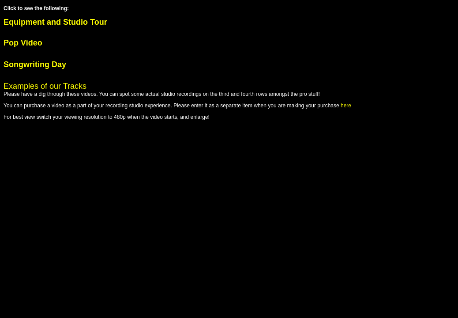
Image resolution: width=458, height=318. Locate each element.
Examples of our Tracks (45, 86)
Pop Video (23, 42)
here (346, 105)
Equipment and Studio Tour (56, 22)
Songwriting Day (35, 64)
